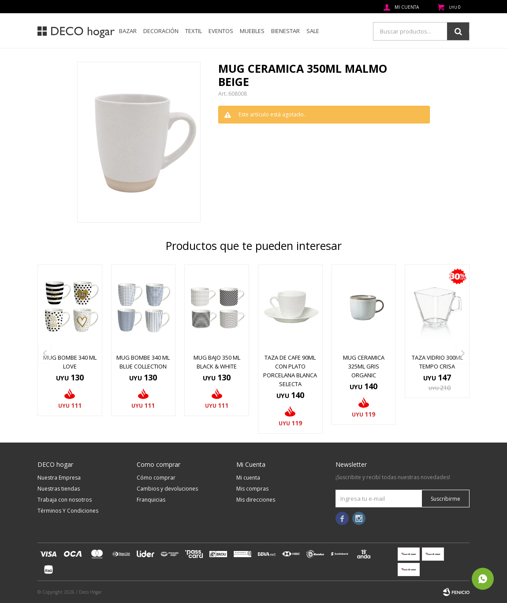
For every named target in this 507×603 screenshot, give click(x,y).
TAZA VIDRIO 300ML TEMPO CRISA (437, 362)
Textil (193, 31)
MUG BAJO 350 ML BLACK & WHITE (217, 362)
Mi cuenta (248, 477)
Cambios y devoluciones (167, 488)
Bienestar (285, 31)
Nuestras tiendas (58, 488)
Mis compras (252, 488)
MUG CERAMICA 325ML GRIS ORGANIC (363, 366)
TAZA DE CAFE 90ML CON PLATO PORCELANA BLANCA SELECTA (290, 371)
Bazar (128, 31)
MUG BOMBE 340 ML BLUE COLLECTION (143, 362)
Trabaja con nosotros (64, 499)
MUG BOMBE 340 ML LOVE (70, 362)
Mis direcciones (255, 499)
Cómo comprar (156, 477)
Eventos (221, 31)
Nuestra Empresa (59, 477)
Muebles (252, 31)
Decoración (161, 31)
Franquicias (151, 499)
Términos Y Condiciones (67, 510)
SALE (312, 31)
